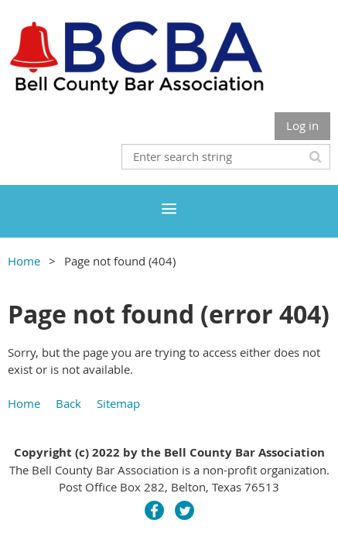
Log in (302, 125)
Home (24, 261)
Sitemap (118, 403)
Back (68, 403)
